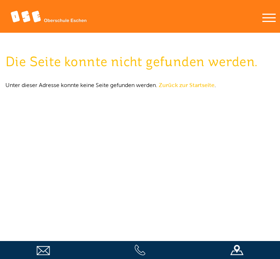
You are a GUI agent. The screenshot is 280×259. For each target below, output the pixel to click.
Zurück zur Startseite (186, 85)
